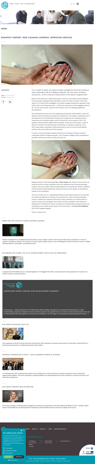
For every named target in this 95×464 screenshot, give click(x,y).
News (22, 3)
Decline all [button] (19, 456)
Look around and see (29, 3)
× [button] (23, 430)
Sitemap (53, 461)
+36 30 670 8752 (10, 95)
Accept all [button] (8, 456)
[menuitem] (71, 4)
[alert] (14, 445)
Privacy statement (45, 461)
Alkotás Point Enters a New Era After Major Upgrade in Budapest (31, 291)
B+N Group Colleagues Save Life (15, 324)
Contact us (43, 429)
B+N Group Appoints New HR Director (17, 387)
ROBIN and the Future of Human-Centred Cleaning (23, 221)
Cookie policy (66, 461)
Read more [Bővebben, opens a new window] (8, 445)
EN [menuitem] (74, 4)
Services (12, 3)
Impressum (59, 461)
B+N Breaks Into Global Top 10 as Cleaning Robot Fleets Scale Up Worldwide (34, 253)
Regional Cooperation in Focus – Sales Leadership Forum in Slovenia (31, 355)
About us (17, 3)
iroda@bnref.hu (9, 97)
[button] (13, 460)
